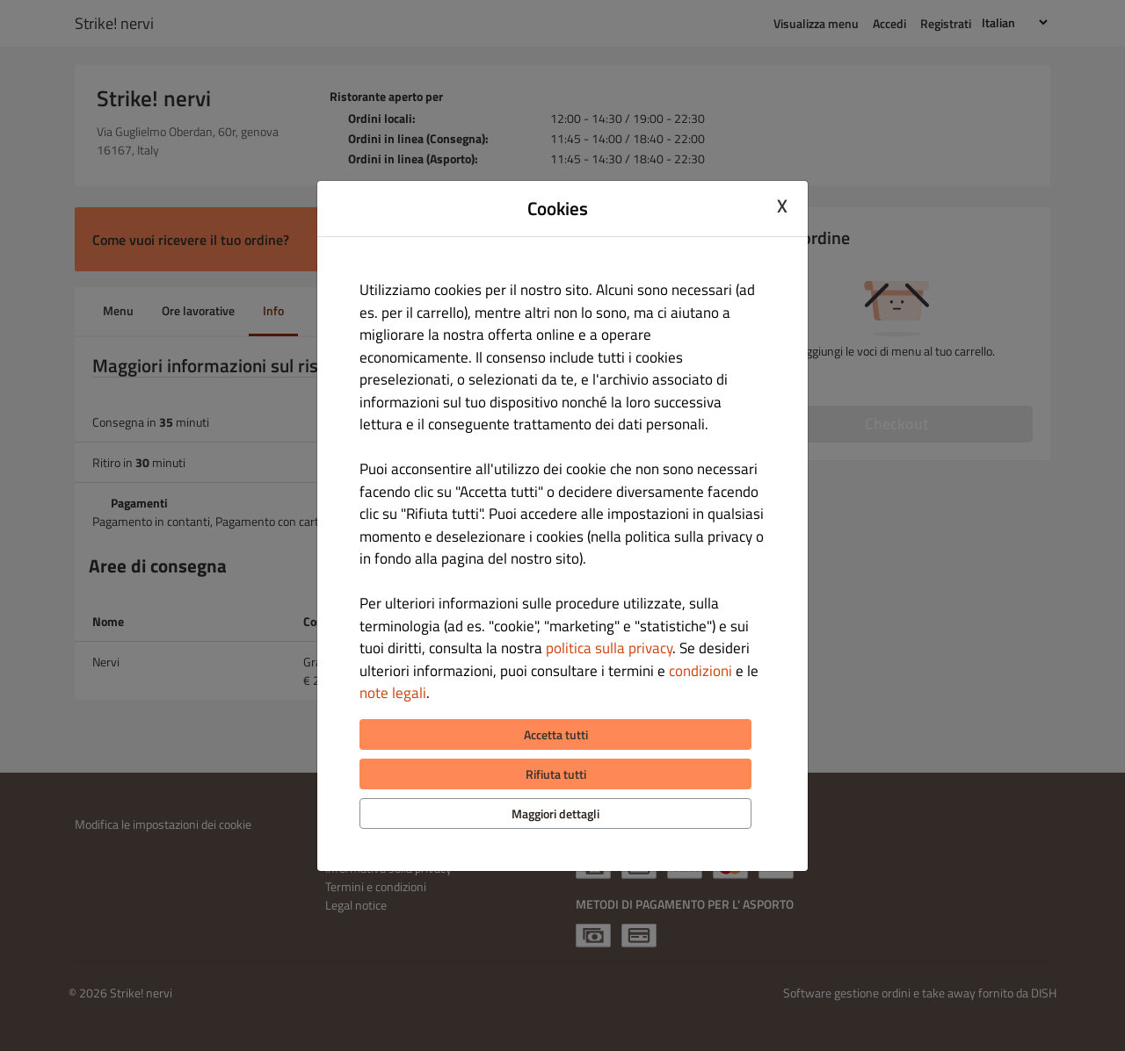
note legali (392, 692)
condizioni (700, 670)
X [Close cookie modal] (782, 206)
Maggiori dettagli (555, 813)
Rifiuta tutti (556, 774)
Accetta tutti (556, 734)
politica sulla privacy (609, 648)
